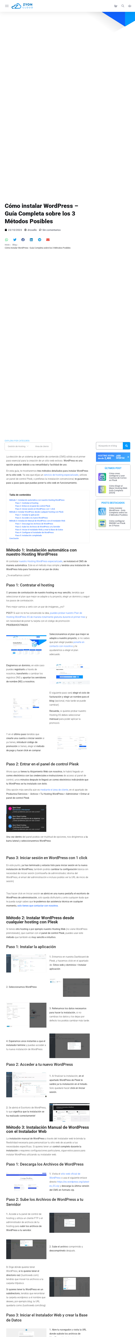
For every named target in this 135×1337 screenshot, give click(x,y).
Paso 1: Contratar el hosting (26, 503)
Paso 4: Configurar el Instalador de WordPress (34, 532)
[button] (123, 6)
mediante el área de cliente (54, 789)
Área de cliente (42, 446)
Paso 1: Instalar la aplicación (27, 515)
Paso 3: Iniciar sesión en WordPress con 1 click (35, 509)
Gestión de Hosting (18, 446)
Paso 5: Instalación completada (28, 535)
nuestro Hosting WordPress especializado (40, 561)
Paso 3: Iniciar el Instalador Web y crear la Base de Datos (39, 530)
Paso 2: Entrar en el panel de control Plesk (32, 506)
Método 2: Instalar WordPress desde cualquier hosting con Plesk (36, 512)
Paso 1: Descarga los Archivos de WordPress (34, 524)
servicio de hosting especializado (61, 474)
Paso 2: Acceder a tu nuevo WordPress (31, 518)
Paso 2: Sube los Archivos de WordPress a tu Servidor (37, 527)
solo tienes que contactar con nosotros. (37, 905)
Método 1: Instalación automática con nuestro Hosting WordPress (37, 500)
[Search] (126, 445)
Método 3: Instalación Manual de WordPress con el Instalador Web (37, 521)
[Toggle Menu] (7, 6)
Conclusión (14, 538)
